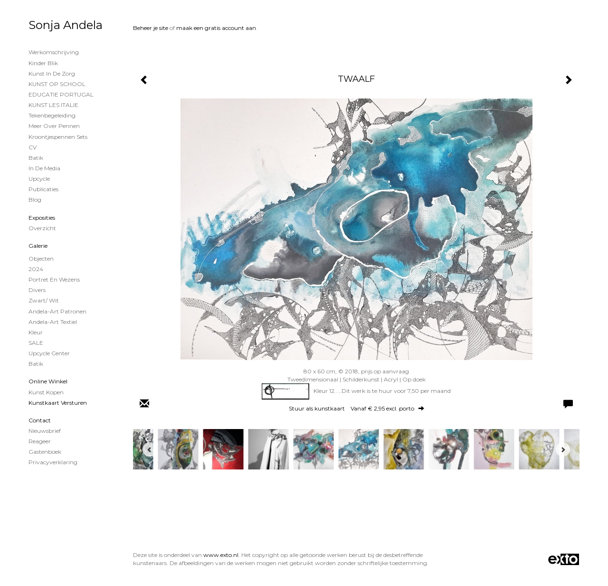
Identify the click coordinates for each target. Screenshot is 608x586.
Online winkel (47, 381)
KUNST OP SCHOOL (57, 84)
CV (32, 147)
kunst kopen (46, 392)
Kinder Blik (43, 63)
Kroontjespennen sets (57, 136)
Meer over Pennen (54, 125)
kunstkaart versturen (57, 402)
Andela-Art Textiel (52, 321)
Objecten (41, 258)
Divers (37, 289)
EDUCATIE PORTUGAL (61, 94)
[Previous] (149, 449)
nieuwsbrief (44, 430)
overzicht (42, 228)
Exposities (41, 217)
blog (34, 199)
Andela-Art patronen (57, 311)
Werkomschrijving (53, 52)
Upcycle (39, 178)
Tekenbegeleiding (52, 115)
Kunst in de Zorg (51, 73)
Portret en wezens (54, 279)
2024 (35, 269)
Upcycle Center (49, 353)
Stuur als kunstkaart (356, 408)
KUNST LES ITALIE (53, 104)
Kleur (35, 332)
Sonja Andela (65, 25)
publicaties (43, 189)
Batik (35, 157)
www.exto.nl (220, 554)
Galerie (38, 245)
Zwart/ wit (43, 300)
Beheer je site (150, 27)
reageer (39, 441)
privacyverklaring (52, 462)
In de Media (44, 168)
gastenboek (44, 451)
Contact (39, 420)
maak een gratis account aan (216, 27)
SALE (35, 342)
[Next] (563, 449)
